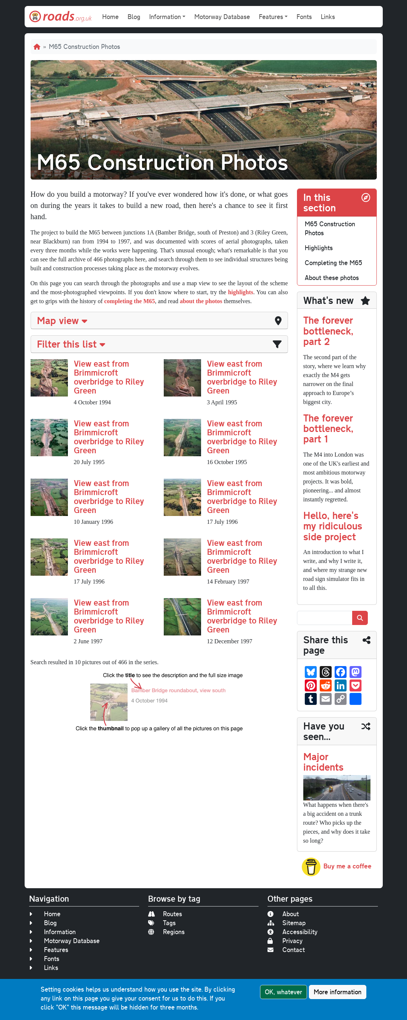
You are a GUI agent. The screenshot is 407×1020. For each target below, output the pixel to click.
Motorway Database (222, 16)
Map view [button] (62, 320)
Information (52, 931)
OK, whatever (283, 992)
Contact (286, 949)
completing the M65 (129, 301)
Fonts (304, 16)
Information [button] (165, 16)
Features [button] (271, 16)
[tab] (159, 320)
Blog (134, 16)
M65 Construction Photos (330, 228)
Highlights (319, 247)
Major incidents (323, 761)
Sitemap (286, 922)
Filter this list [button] (71, 343)
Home (110, 16)
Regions (166, 931)
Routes (165, 913)
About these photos (332, 277)
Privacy (285, 940)
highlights (240, 292)
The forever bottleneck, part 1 (328, 428)
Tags (162, 922)
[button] (49, 377)
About (283, 913)
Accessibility (292, 931)
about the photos (201, 301)
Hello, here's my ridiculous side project (332, 526)
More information (337, 992)
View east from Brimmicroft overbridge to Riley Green (109, 377)
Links (328, 16)
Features (48, 949)
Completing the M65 (333, 262)
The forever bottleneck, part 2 (328, 330)
